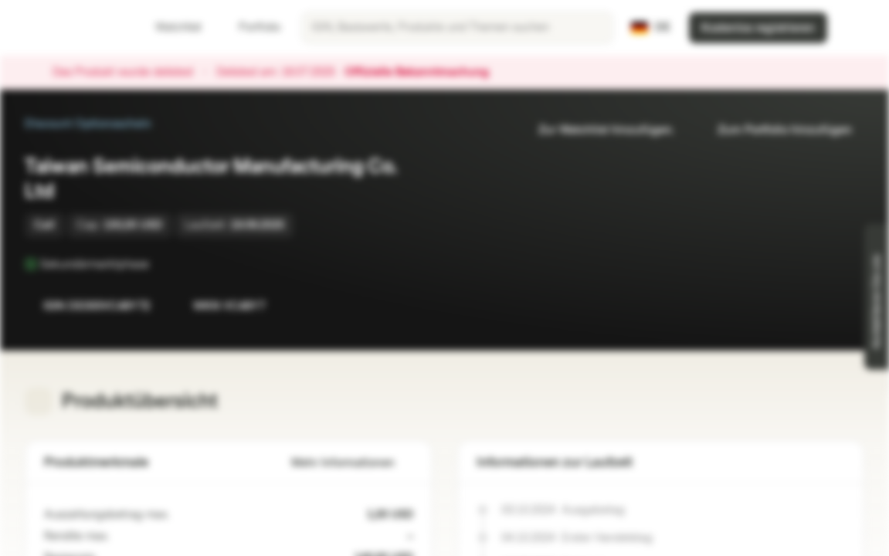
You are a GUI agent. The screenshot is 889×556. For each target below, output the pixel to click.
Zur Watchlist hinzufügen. (597, 130)
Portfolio (250, 27)
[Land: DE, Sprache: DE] (651, 27)
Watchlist (169, 27)
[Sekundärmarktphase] (160, 264)
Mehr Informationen (352, 463)
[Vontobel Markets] (67, 28)
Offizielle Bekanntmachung (424, 72)
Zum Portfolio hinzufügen (775, 130)
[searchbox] (457, 27)
